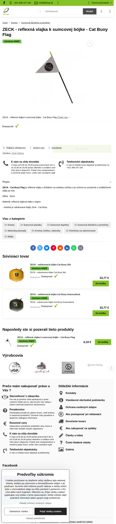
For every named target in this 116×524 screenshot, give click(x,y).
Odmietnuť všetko (18, 511)
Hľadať (89, 11)
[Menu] (110, 11)
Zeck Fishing (18, 153)
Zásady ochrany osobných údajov (77, 521)
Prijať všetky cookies (50, 511)
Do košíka (82, 137)
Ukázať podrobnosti (35, 518)
